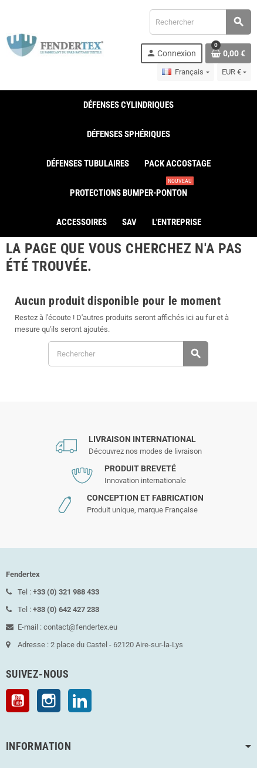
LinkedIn (80, 700)
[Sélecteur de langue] (185, 72)
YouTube (17, 700)
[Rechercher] (200, 22)
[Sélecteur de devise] (234, 72)
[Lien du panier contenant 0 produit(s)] (228, 53)
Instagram (48, 700)
